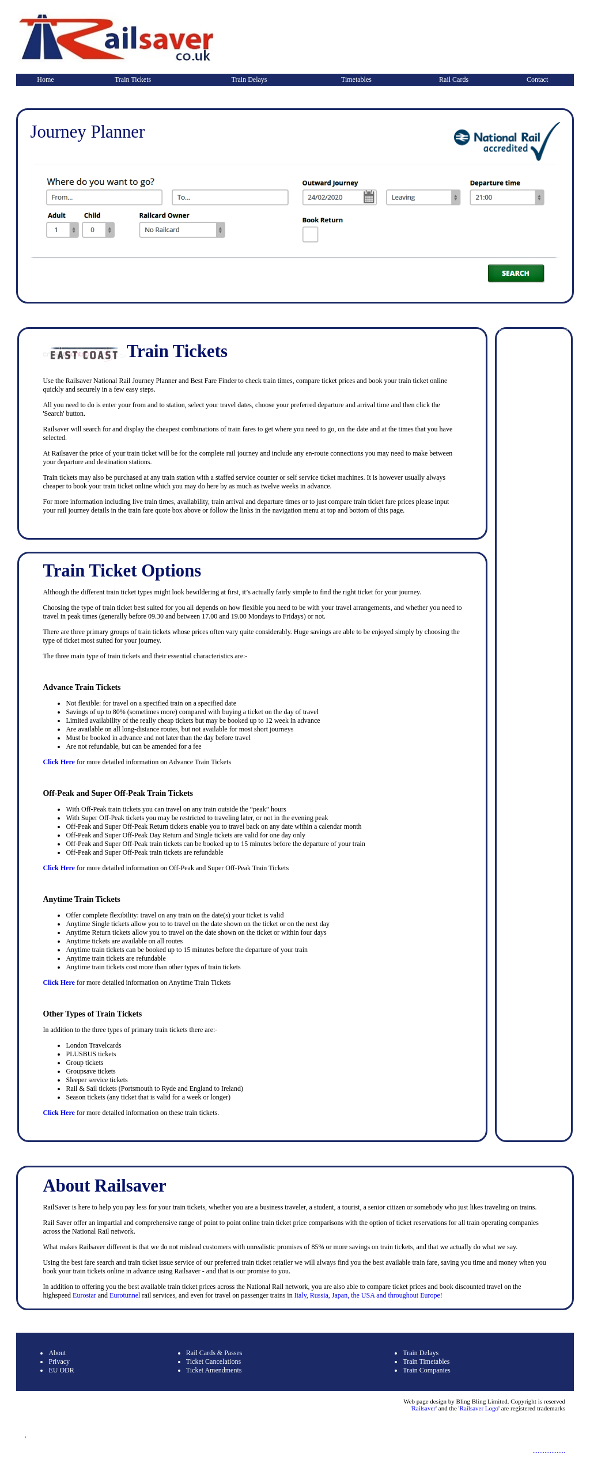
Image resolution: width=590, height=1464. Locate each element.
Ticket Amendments (214, 1370)
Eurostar (84, 1295)
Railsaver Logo (479, 1408)
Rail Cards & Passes (214, 1353)
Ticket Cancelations (213, 1361)
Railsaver (423, 1408)
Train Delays (249, 79)
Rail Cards (453, 79)
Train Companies (427, 1370)
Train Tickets (133, 79)
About (57, 1353)
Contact (537, 79)
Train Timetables (426, 1361)
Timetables (356, 79)
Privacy (59, 1361)
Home (45, 79)
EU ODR (61, 1370)
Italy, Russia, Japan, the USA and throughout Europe (367, 1295)
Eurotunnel (125, 1295)
